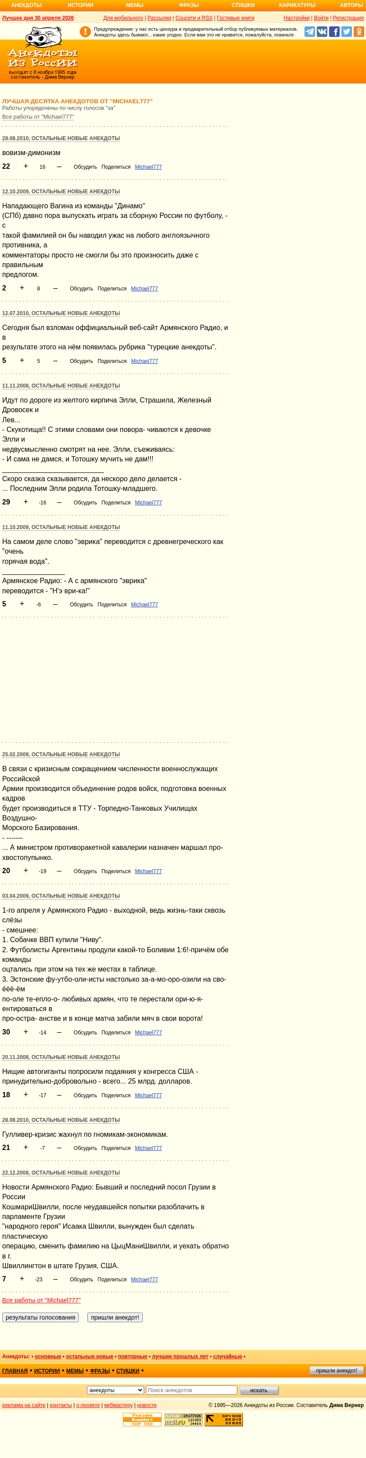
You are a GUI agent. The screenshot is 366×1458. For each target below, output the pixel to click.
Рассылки (159, 18)
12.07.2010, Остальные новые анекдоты (61, 313)
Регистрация (348, 18)
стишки (127, 1371)
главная (15, 1371)
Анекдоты (26, 5)
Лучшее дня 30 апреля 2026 (38, 18)
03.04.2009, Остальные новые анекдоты (61, 896)
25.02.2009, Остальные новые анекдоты (61, 754)
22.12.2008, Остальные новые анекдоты (61, 1173)
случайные (227, 1356)
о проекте (88, 1405)
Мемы (135, 5)
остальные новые (89, 1356)
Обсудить (85, 167)
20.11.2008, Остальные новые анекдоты (61, 1057)
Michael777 (148, 167)
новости (146, 1405)
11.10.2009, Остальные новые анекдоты (61, 527)
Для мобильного (123, 18)
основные (48, 1356)
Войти (321, 18)
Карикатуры (297, 5)
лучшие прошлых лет (180, 1356)
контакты (61, 1405)
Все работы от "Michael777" (38, 116)
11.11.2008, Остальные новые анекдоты (61, 386)
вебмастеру (118, 1405)
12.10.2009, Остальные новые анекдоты (61, 192)
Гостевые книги (235, 18)
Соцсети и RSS (194, 18)
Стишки (243, 5)
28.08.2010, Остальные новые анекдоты (61, 138)
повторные (132, 1356)
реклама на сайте (24, 1405)
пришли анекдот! (336, 1370)
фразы (100, 1371)
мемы (75, 1371)
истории (47, 1371)
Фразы (189, 5)
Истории (81, 5)
